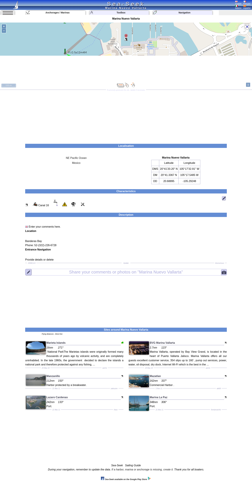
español (246, 7)
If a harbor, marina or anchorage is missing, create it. (142, 469)
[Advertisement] (126, 115)
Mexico (76, 163)
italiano (238, 7)
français (246, 3)
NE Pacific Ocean (76, 158)
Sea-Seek (126, 4)
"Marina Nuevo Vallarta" (126, 271)
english (238, 3)
